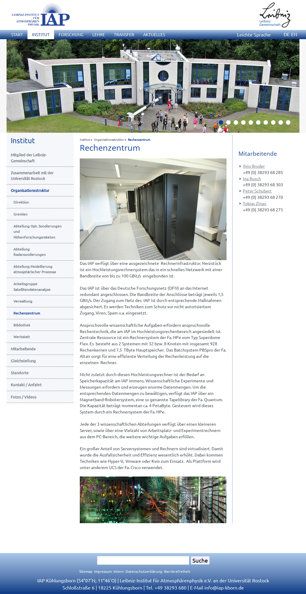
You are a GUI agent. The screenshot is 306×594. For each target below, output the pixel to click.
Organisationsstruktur (109, 139)
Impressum (103, 571)
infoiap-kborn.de (224, 587)
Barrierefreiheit (177, 571)
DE (287, 34)
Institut (85, 139)
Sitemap (85, 571)
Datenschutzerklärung (144, 571)
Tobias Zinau (254, 203)
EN (294, 34)
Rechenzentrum (139, 139)
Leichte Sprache (254, 34)
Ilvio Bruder (254, 166)
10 (290, 124)
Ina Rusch (252, 178)
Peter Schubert (257, 190)
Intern (119, 571)
